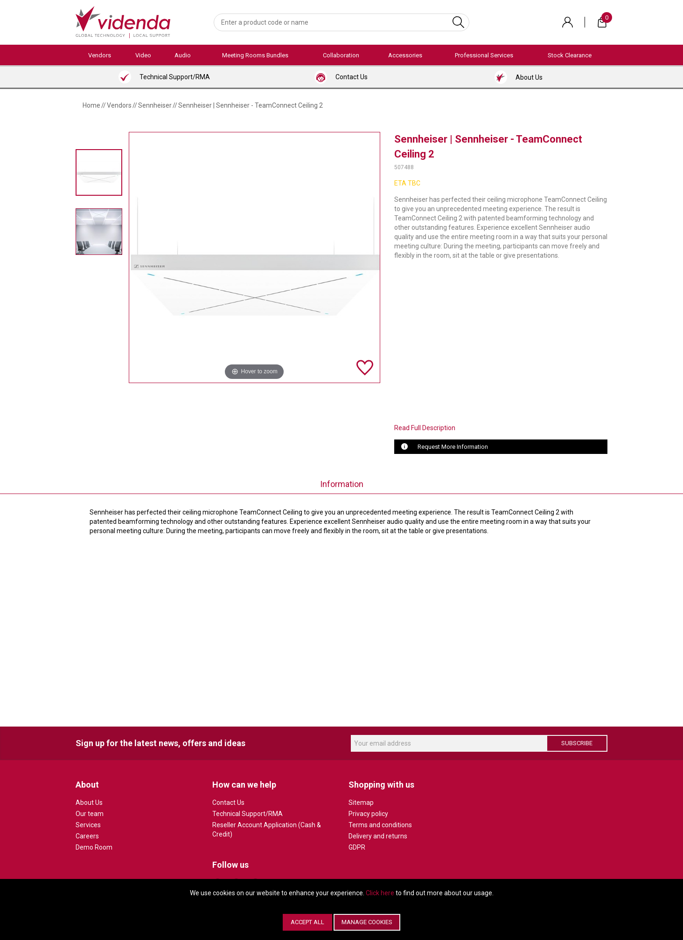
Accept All (307, 922)
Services (88, 825)
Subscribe (576, 743)
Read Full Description (424, 428)
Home (91, 105)
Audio (182, 55)
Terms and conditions (380, 825)
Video (143, 55)
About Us (89, 802)
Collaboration (341, 55)
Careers (87, 836)
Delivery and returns (377, 836)
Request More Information (453, 446)
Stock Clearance (570, 55)
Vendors (99, 55)
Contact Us (228, 802)
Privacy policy (368, 813)
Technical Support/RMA (247, 813)
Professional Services (484, 55)
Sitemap (361, 802)
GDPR (356, 847)
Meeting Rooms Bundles (255, 55)
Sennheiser (155, 105)
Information (341, 484)
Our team (90, 813)
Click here (380, 893)
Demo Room (94, 847)
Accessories (405, 55)
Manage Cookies (367, 922)
